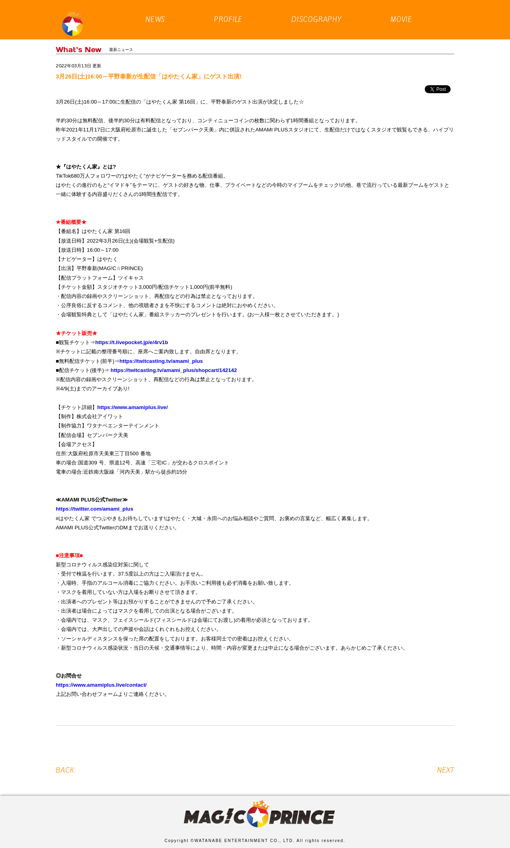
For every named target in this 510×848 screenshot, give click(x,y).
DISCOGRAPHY (316, 11)
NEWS (155, 11)
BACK (65, 770)
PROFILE (228, 11)
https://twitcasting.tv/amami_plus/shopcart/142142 (174, 370)
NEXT (445, 770)
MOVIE (401, 11)
